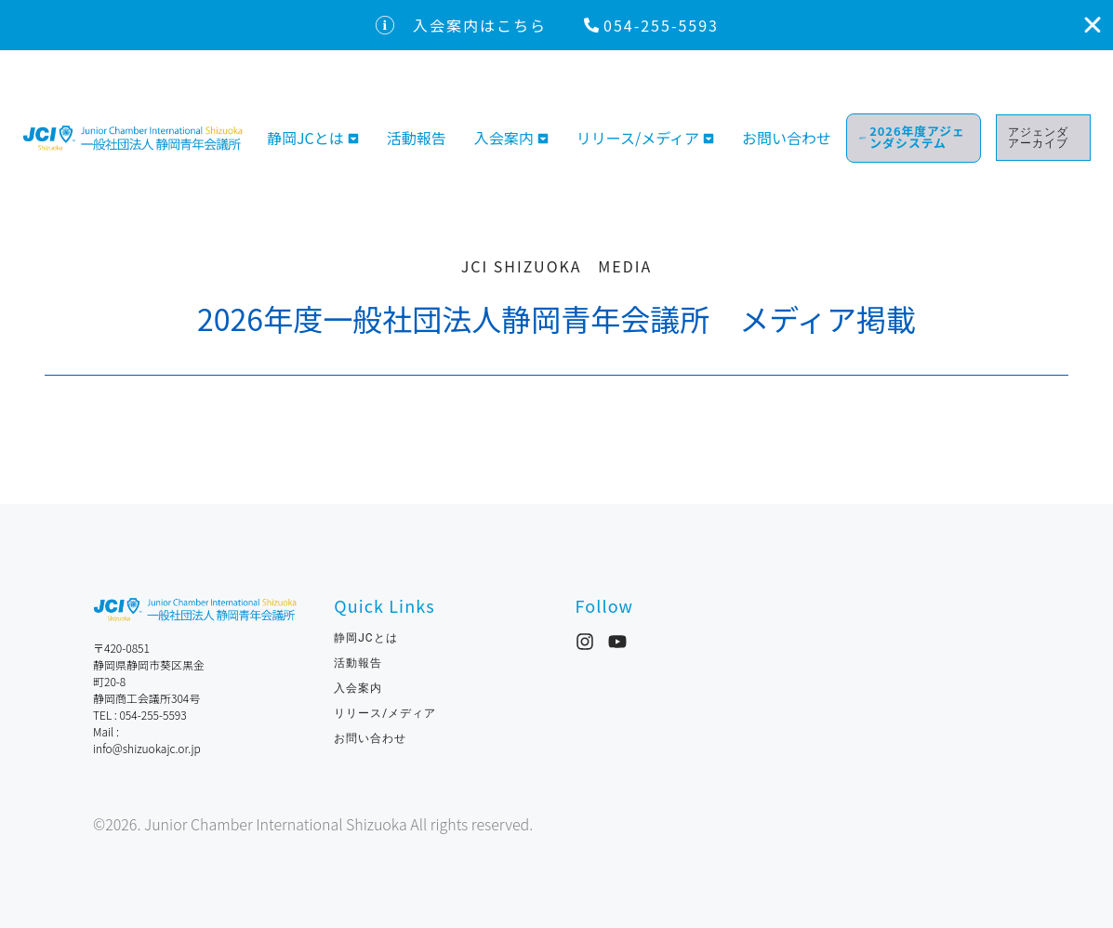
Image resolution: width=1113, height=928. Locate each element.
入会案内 (504, 136)
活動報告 (416, 136)
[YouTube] (617, 641)
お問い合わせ (794, 136)
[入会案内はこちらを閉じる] (1092, 25)
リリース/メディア (637, 136)
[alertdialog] (556, 25)
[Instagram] (585, 641)
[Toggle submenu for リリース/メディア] (706, 136)
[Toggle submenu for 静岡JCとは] (351, 136)
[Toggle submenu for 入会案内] (541, 136)
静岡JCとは (305, 136)
